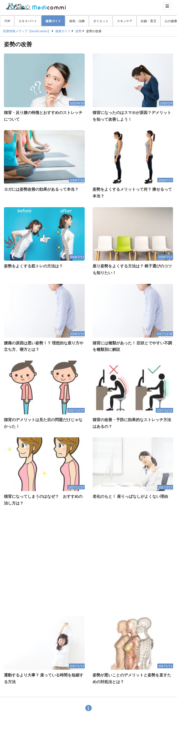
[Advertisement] (88, 561)
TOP (7, 21)
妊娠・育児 (148, 21)
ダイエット (101, 21)
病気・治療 (77, 21)
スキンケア (124, 21)
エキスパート (28, 21)
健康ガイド (53, 21)
